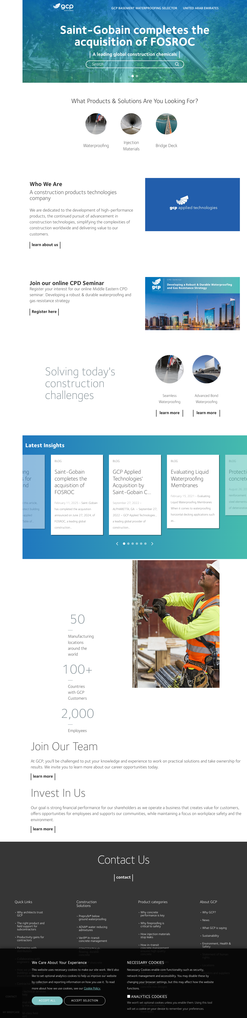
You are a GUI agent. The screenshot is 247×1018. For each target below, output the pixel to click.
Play (192, 204)
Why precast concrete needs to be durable (154, 928)
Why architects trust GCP (30, 868)
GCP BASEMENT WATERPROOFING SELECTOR (144, 8)
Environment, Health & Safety (216, 899)
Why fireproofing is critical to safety (152, 878)
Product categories (153, 856)
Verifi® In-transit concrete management (93, 893)
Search (230, 9)
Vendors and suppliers (216, 926)
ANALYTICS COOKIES (149, 997)
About (6, 70)
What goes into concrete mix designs (154, 939)
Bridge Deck (166, 146)
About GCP (208, 856)
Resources (9, 51)
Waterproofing (96, 146)
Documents (10, 33)
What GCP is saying (214, 881)
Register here (44, 312)
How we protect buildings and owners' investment (30, 926)
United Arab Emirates (201, 8)
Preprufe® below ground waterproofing (92, 871)
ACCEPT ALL (47, 1000)
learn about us (45, 245)
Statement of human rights (215, 910)
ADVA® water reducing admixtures (93, 882)
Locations (208, 919)
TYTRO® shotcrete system (90, 918)
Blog (5, 88)
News (205, 873)
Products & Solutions (10, 13)
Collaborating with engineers (28, 914)
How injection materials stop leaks (155, 889)
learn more (43, 730)
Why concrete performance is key (153, 868)
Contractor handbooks (31, 937)
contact (123, 831)
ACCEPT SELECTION (84, 1000)
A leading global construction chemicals (135, 54)
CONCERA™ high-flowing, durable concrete (90, 905)
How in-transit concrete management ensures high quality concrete (155, 903)
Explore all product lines (94, 927)
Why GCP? (209, 866)
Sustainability (210, 889)
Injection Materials (131, 146)
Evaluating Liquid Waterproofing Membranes (190, 479)
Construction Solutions (86, 857)
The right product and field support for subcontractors (31, 880)
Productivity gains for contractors (30, 892)
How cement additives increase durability (155, 917)
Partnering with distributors (26, 903)
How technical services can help (31, 947)
